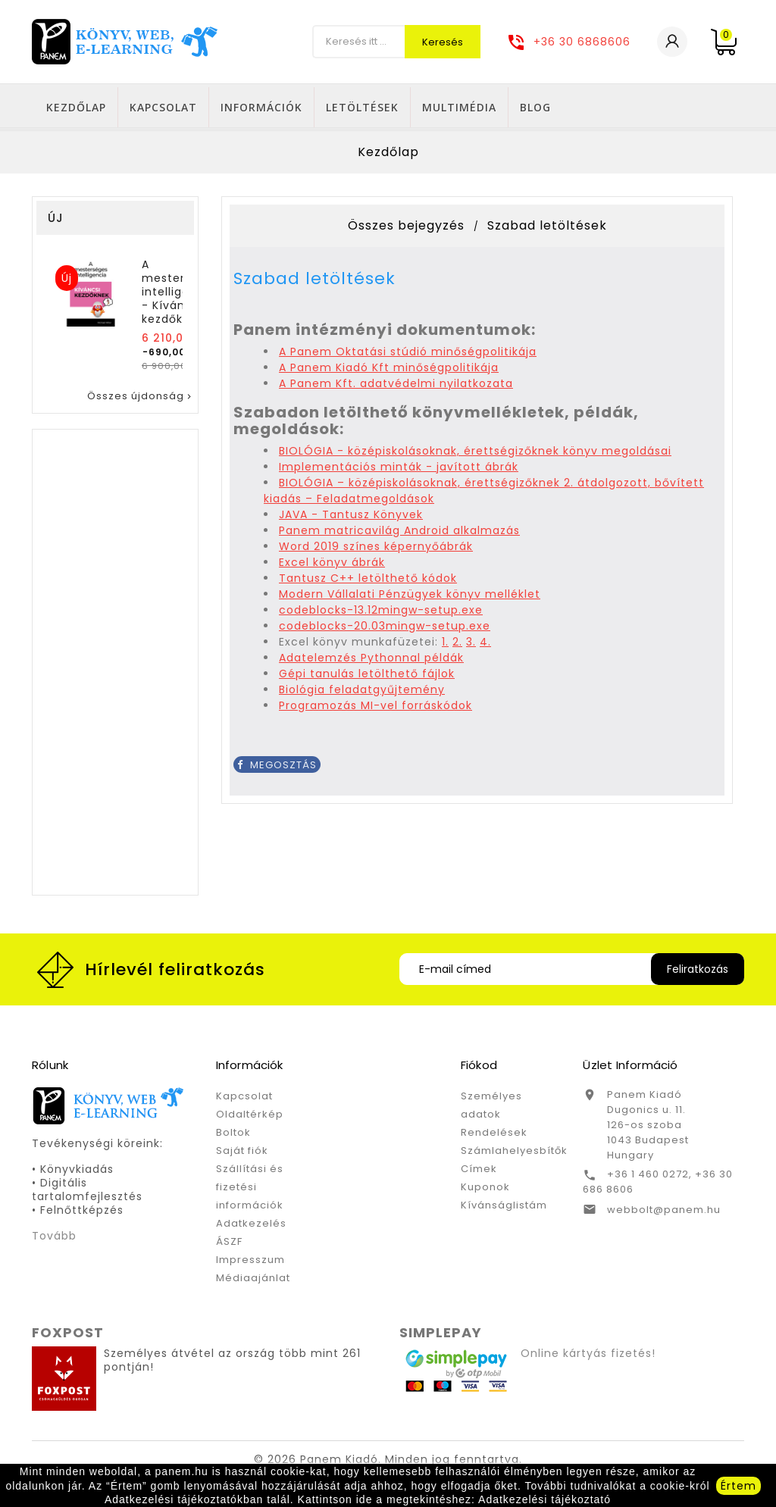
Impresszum (250, 1262)
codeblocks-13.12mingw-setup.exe (381, 613)
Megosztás (277, 768)
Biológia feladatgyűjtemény (362, 692)
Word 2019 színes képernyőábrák (376, 549)
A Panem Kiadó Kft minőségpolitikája (389, 370)
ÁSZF (229, 1244)
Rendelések (494, 1135)
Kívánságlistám (504, 1208)
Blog (702, 107)
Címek (479, 1172)
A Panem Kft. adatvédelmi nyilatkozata (396, 386)
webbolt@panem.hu (664, 1212)
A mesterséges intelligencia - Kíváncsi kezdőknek (181, 295)
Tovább (54, 1238)
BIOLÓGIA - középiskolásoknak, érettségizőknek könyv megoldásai (475, 453)
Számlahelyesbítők (514, 1153)
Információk (428, 107)
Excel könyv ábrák (332, 565)
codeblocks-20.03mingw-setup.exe (384, 628)
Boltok (233, 1135)
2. (457, 644)
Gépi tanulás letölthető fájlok (367, 676)
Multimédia (626, 107)
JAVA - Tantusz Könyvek (351, 517)
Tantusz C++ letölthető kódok (368, 581)
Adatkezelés (251, 1226)
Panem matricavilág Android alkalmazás (399, 533)
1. (445, 644)
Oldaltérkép (249, 1117)
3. (471, 644)
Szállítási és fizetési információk (249, 1190)
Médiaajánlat (253, 1281)
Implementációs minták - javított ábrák (398, 469)
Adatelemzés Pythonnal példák (371, 660)
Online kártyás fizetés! (588, 1356)
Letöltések (529, 107)
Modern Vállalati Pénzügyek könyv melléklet (409, 597)
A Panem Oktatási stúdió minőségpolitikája (408, 354)
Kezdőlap (243, 107)
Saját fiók (242, 1153)
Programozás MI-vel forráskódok (375, 708)
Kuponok (485, 1190)
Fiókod (479, 1068)
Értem (738, 1485)
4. (485, 644)
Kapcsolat (330, 107)
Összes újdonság (140, 399)
